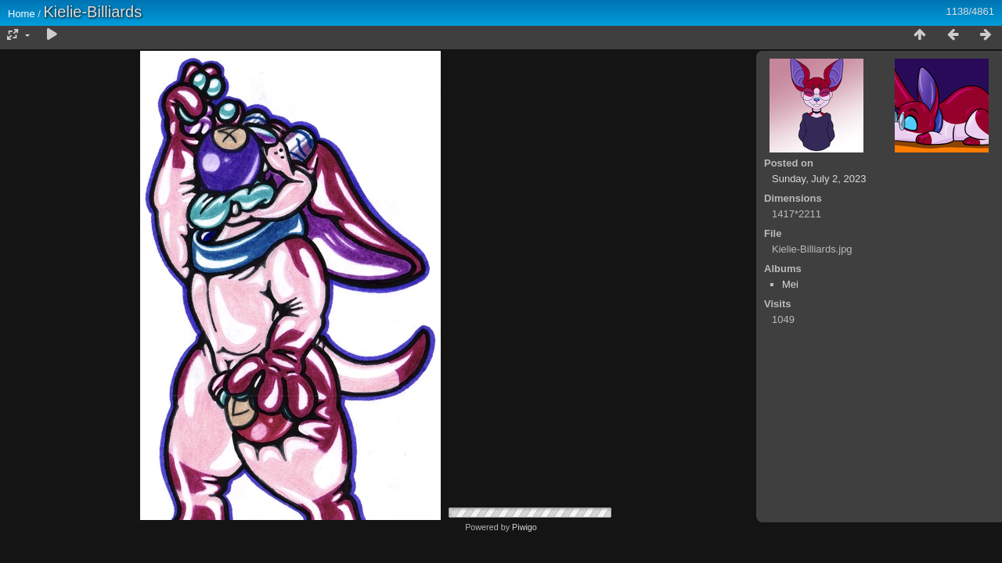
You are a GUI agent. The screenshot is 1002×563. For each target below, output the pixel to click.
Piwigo (524, 527)
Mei (790, 284)
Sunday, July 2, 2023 (819, 179)
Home (21, 14)
